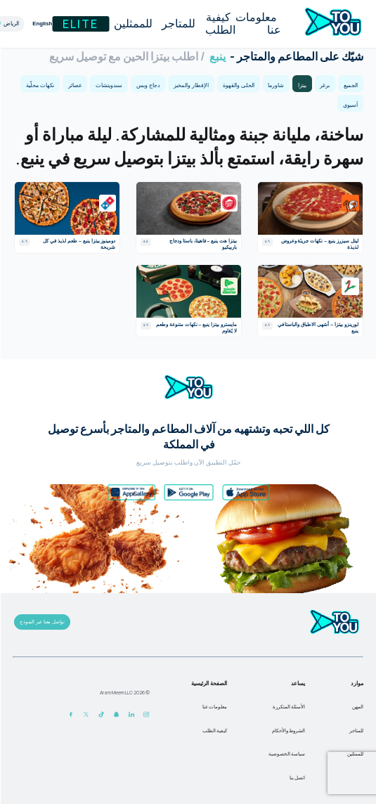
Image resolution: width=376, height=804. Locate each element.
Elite (80, 24)
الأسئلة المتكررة (288, 707)
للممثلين (132, 24)
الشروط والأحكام (287, 730)
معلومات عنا (258, 23)
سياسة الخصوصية (286, 754)
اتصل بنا (296, 777)
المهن (357, 707)
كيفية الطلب (220, 23)
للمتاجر (178, 24)
